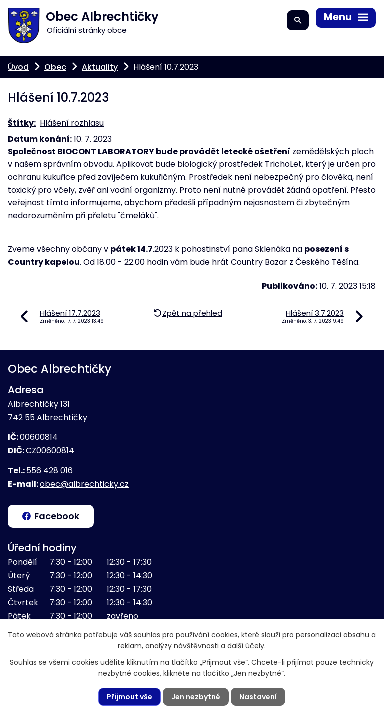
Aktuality (100, 67)
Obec (55, 67)
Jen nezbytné (196, 697)
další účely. (247, 646)
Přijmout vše (129, 697)
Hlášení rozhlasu (72, 123)
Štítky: (22, 123)
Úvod (18, 67)
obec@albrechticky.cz (84, 484)
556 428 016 (49, 470)
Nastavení (258, 697)
